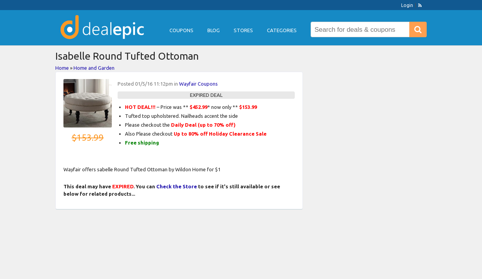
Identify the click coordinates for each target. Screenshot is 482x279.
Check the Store (176, 186)
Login (407, 5)
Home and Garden (94, 68)
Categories (282, 30)
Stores (243, 30)
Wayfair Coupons (198, 83)
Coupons (181, 30)
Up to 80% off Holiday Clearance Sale (220, 133)
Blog (213, 30)
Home (62, 68)
